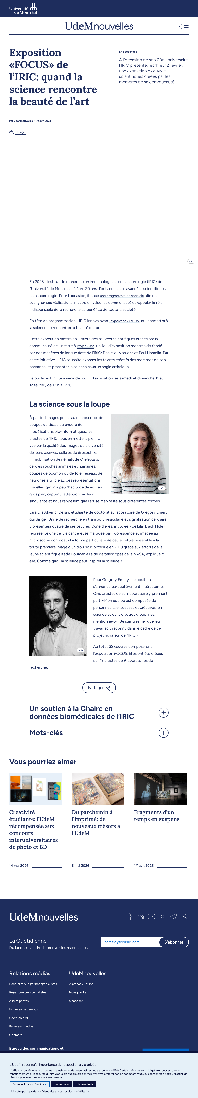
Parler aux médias (21, 1030)
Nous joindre (77, 995)
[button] (183, 27)
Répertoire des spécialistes (27, 995)
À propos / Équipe (81, 987)
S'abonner (173, 945)
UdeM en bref (18, 1021)
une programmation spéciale (124, 299)
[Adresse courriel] (130, 945)
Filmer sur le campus (23, 1012)
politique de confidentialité (38, 1091)
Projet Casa (87, 349)
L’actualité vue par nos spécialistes (33, 987)
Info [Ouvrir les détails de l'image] (191, 264)
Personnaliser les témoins (30, 1084)
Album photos (19, 1004)
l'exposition (126, 324)
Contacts (15, 1038)
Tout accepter (84, 1084)
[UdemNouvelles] (99, 27)
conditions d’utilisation (76, 1091)
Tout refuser (61, 1084)
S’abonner (76, 1004)
